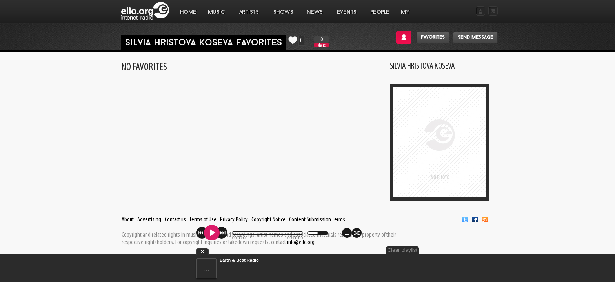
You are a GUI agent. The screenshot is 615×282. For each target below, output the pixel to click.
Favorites (433, 37)
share (322, 45)
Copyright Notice (268, 220)
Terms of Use (203, 220)
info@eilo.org (301, 242)
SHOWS (282, 16)
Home (188, 12)
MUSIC (216, 16)
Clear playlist (479, 250)
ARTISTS (249, 16)
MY (406, 16)
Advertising (149, 220)
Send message (475, 37)
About (128, 220)
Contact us (175, 220)
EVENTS (346, 16)
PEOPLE (379, 12)
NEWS (314, 16)
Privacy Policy (234, 220)
